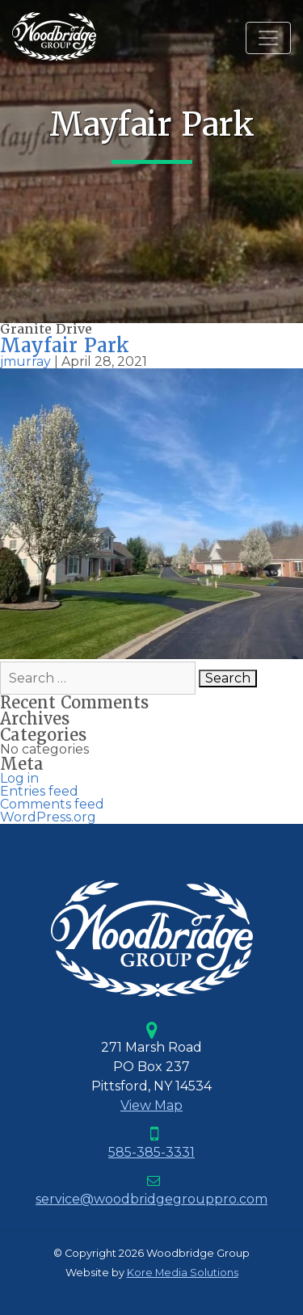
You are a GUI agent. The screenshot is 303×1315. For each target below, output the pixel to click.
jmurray (25, 361)
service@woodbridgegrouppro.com (151, 1199)
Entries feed (39, 791)
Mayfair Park (64, 345)
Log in (19, 778)
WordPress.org (48, 817)
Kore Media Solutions (182, 1273)
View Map (151, 1105)
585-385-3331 (151, 1152)
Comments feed (52, 804)
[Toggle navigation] (268, 38)
